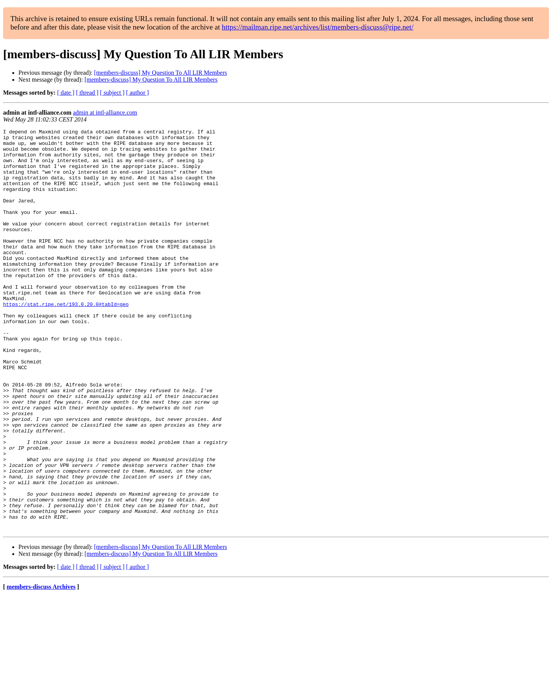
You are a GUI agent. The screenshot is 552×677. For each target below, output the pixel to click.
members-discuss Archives (41, 667)
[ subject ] (112, 92)
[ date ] (65, 92)
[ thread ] (87, 92)
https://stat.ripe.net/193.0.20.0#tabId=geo (66, 339)
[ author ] (137, 92)
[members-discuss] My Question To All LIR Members (160, 72)
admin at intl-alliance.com (105, 112)
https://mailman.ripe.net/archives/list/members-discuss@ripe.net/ (318, 27)
